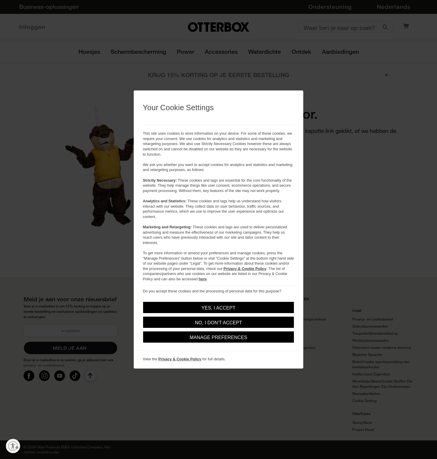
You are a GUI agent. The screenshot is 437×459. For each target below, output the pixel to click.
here (203, 279)
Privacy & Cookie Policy (244, 268)
